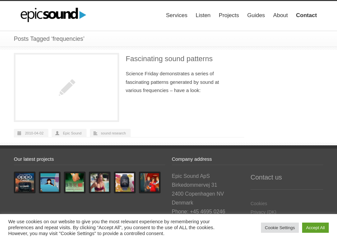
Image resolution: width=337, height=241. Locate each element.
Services (176, 15)
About (280, 15)
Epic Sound (72, 133)
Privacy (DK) (263, 212)
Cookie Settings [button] (280, 227)
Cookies (258, 203)
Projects (229, 15)
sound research (113, 133)
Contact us (266, 177)
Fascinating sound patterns (169, 59)
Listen (202, 15)
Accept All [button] (315, 227)
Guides (256, 15)
